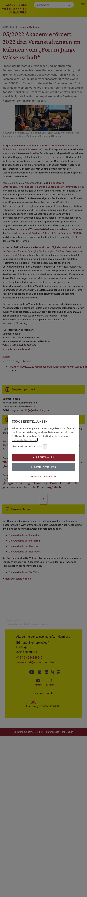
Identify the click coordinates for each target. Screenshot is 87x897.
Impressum (36, 476)
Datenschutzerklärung (24, 439)
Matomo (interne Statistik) (29, 446)
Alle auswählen (43, 457)
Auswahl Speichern (43, 467)
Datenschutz (50, 476)
